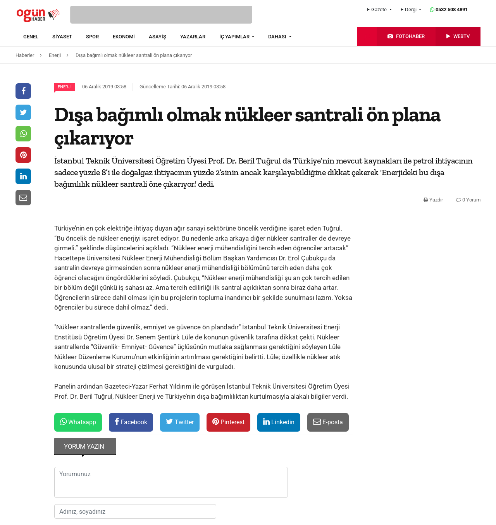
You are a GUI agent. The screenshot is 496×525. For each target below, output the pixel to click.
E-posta (328, 422)
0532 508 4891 (449, 9)
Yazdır (433, 200)
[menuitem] (37, 36)
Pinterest (228, 422)
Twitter (180, 422)
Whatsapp (78, 422)
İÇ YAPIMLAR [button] (235, 37)
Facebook (131, 422)
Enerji (65, 87)
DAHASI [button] (278, 37)
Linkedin (278, 422)
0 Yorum (468, 200)
